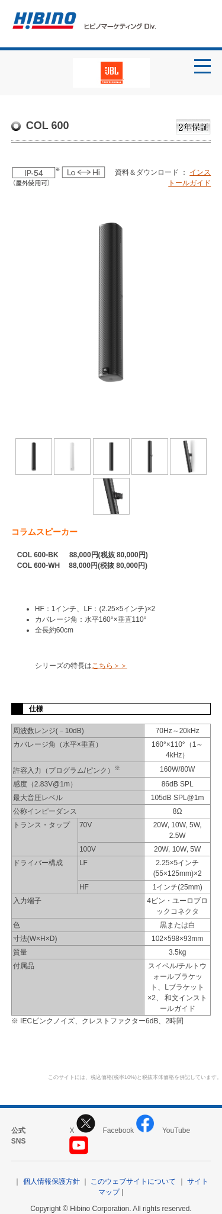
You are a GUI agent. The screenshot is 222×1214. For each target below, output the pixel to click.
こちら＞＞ (109, 665)
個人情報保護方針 (51, 1181)
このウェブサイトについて (133, 1181)
